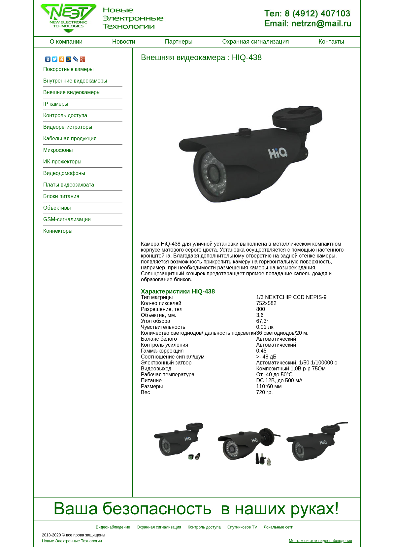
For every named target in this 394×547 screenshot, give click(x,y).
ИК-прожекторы (62, 161)
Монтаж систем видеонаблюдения (320, 540)
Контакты (331, 41)
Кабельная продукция (69, 138)
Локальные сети (278, 527)
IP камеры (55, 104)
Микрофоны (58, 150)
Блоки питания (61, 196)
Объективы (57, 208)
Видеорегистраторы (67, 127)
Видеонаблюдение (113, 527)
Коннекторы (57, 231)
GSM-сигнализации (67, 219)
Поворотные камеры (68, 69)
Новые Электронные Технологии (72, 541)
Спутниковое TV (242, 527)
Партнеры (179, 41)
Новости (123, 41)
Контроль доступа (65, 115)
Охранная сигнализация (255, 41)
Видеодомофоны (64, 173)
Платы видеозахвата (68, 185)
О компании (66, 41)
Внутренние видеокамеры (75, 81)
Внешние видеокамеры (71, 92)
